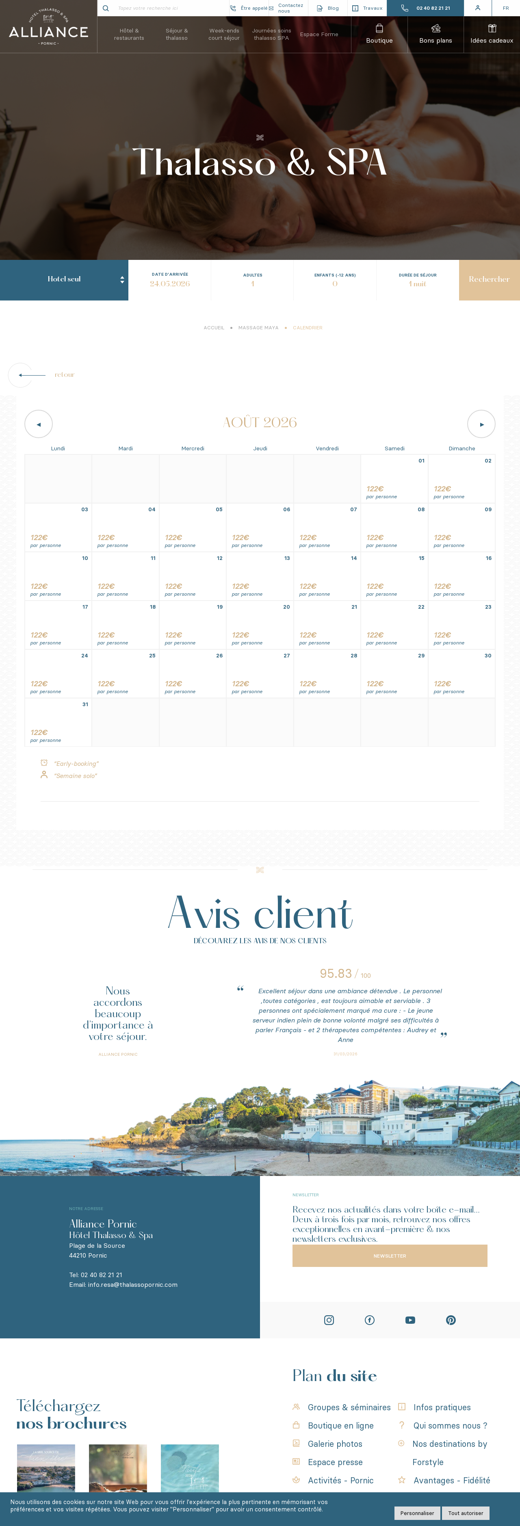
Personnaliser (417, 1513)
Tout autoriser (465, 1513)
